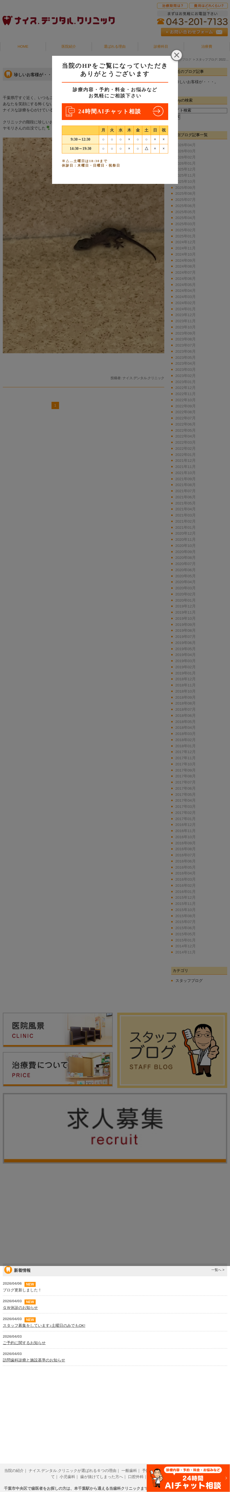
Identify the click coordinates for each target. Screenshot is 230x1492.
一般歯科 (129, 1462)
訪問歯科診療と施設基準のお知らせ (34, 1447)
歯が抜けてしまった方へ (101, 1468)
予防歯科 (150, 1462)
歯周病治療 (172, 1462)
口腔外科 (136, 1468)
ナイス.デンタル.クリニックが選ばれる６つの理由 (73, 1462)
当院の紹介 (14, 1462)
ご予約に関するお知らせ (24, 1430)
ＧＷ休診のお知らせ (20, 1395)
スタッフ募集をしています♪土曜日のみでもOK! (44, 1413)
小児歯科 (67, 1468)
